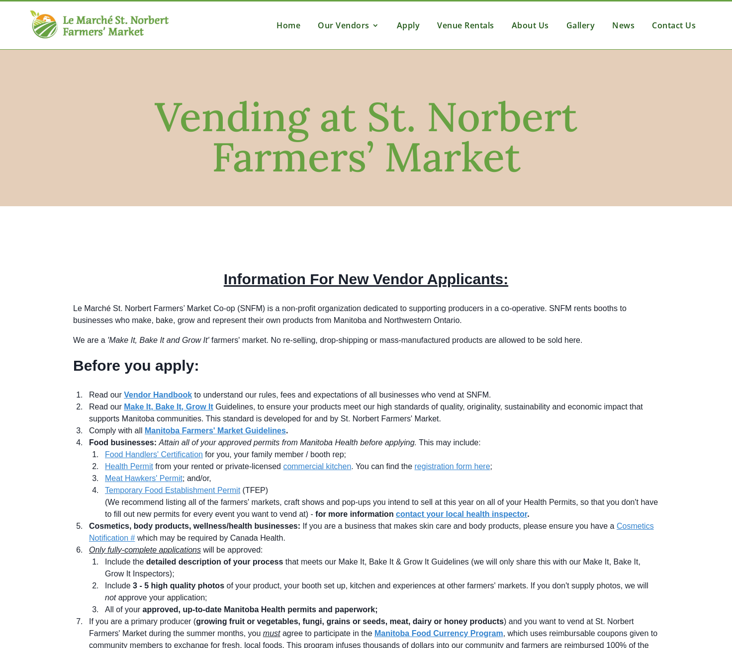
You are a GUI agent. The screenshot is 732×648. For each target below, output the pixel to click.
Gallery (580, 25)
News (623, 25)
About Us (530, 25)
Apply (408, 25)
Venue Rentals (465, 25)
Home (288, 25)
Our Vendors (343, 25)
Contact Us (674, 25)
